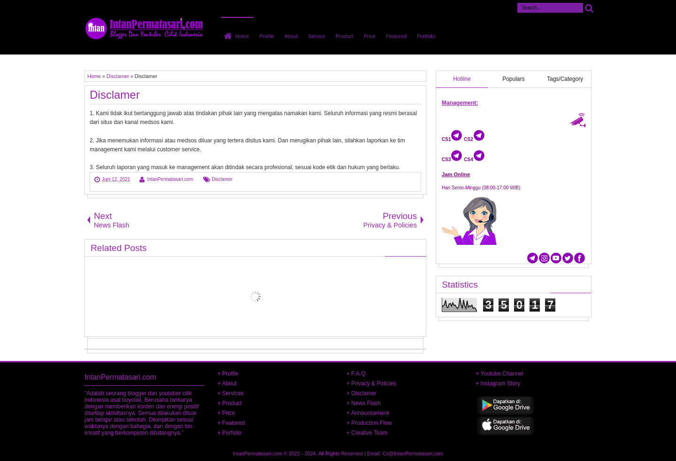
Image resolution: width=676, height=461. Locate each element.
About (291, 36)
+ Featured (231, 423)
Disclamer (115, 94)
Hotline (461, 79)
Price (370, 36)
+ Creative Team (367, 433)
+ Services (230, 393)
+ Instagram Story (498, 383)
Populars (513, 79)
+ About (227, 383)
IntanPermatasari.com (258, 453)
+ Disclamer (361, 393)
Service (316, 36)
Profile (266, 36)
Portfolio (426, 36)
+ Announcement (367, 413)
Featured (396, 36)
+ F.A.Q (355, 373)
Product (344, 36)
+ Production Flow (369, 423)
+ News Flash (363, 403)
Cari (589, 8)
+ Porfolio (229, 433)
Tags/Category (565, 79)
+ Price (226, 413)
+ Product (229, 403)
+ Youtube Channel (499, 373)
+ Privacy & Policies (371, 383)
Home (242, 36)
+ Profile (227, 373)
